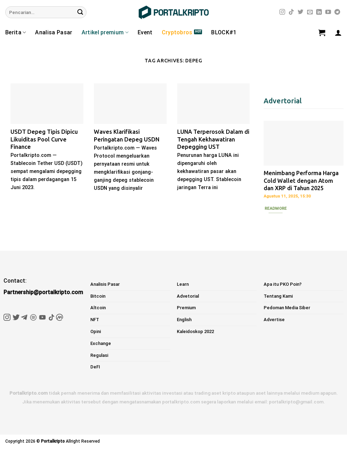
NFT (94, 319)
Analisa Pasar (53, 32)
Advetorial (188, 296)
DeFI (95, 366)
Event (145, 32)
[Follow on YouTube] (328, 12)
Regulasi (99, 355)
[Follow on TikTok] (291, 12)
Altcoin (98, 307)
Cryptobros (177, 32)
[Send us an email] (310, 12)
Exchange (100, 343)
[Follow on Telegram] (337, 12)
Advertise (274, 319)
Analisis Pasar (105, 284)
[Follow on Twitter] (300, 12)
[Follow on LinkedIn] (319, 12)
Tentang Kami (278, 296)
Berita (15, 32)
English (184, 319)
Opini (95, 331)
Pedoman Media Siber (287, 307)
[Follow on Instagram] (282, 12)
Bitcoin (97, 296)
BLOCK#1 (223, 32)
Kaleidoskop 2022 (195, 331)
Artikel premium (105, 32)
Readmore (276, 208)
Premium (186, 307)
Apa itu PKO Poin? (282, 284)
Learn (183, 284)
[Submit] (80, 12)
